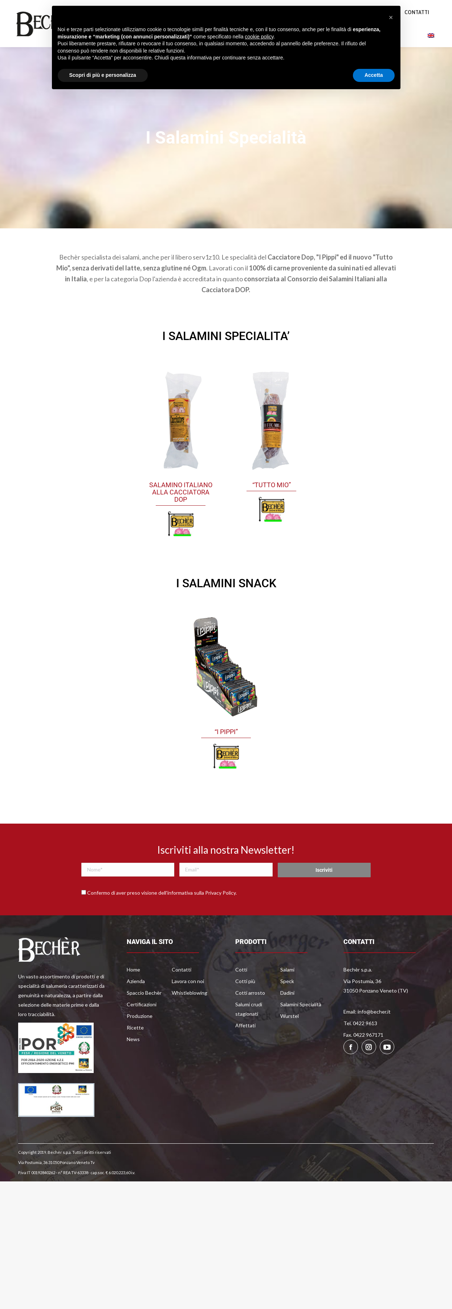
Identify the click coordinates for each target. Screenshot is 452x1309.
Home (133, 992)
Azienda (136, 1004)
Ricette (135, 1050)
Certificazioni (141, 1027)
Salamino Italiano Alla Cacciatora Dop (180, 515)
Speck (287, 1004)
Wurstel (289, 1038)
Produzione (139, 1038)
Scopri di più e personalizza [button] (102, 75)
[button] (391, 17)
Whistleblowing (189, 1015)
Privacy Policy (220, 915)
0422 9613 (38, 12)
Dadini (287, 1015)
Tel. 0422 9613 (360, 1046)
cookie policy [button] (259, 37)
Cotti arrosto (250, 1015)
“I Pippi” (226, 754)
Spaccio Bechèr (144, 1015)
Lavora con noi (188, 1004)
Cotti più (245, 1004)
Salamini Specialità (300, 1027)
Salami (287, 992)
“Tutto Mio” (271, 507)
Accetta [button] (374, 75)
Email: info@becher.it (367, 1034)
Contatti (181, 992)
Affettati (245, 1048)
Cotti (241, 992)
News (133, 1062)
